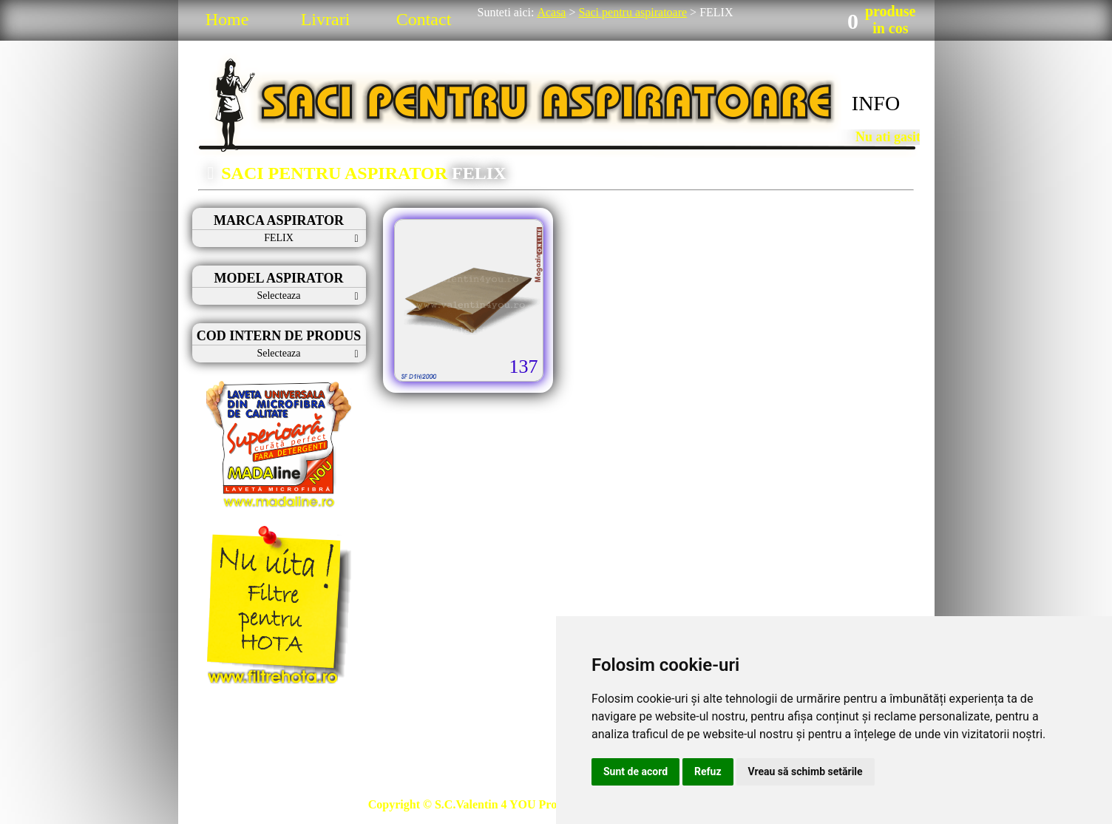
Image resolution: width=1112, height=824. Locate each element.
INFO (876, 103)
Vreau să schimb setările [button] (805, 771)
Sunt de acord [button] (635, 771)
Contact (424, 19)
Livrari (325, 19)
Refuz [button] (708, 771)
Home (227, 19)
